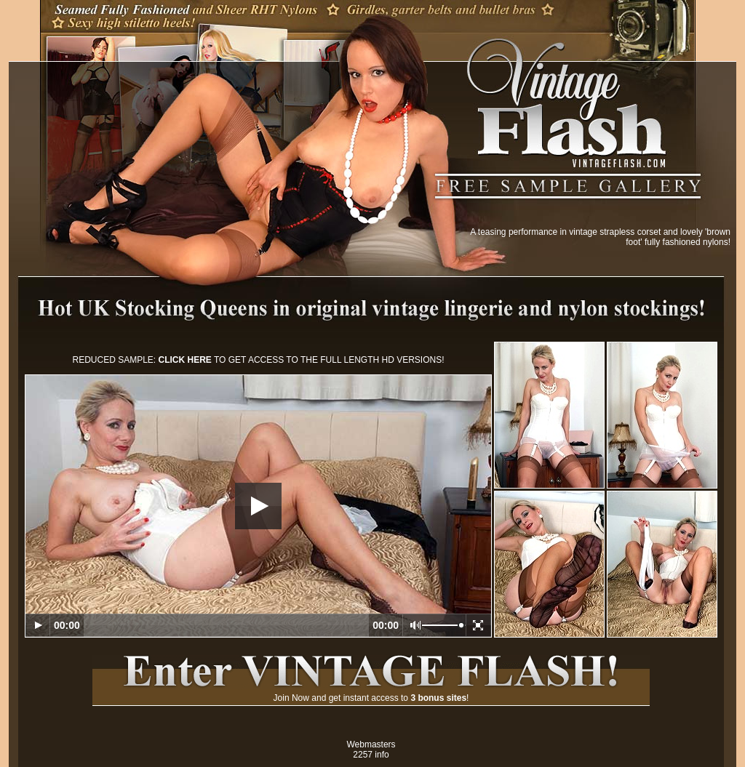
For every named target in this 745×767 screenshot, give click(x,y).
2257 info (371, 755)
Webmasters (370, 744)
